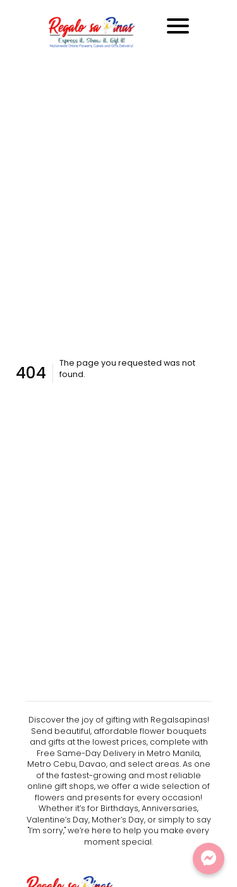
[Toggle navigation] (178, 26)
